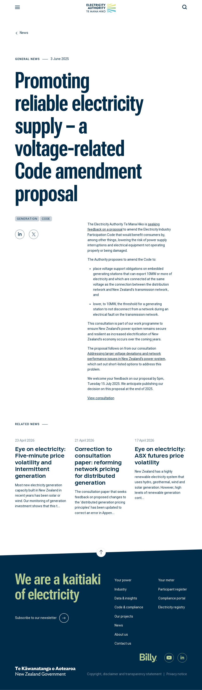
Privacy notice (176, 674)
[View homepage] (101, 8)
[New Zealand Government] (45, 671)
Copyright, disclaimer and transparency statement (126, 674)
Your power (123, 580)
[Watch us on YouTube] (169, 657)
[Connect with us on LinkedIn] (182, 657)
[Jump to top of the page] (101, 552)
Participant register (172, 589)
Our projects (124, 616)
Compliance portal (171, 598)
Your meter (166, 580)
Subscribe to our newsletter (42, 618)
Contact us (123, 643)
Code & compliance (129, 607)
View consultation (100, 398)
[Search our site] (184, 6)
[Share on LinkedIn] (19, 234)
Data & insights (126, 598)
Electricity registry (171, 607)
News (119, 625)
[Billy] (148, 657)
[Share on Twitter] (33, 234)
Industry (121, 589)
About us (121, 634)
